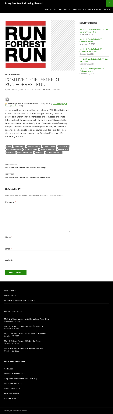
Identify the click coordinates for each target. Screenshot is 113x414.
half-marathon (14, 149)
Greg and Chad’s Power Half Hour (87, 10)
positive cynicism (25, 153)
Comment (10, 202)
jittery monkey (30, 149)
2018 (9, 146)
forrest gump (49, 146)
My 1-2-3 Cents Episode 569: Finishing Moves (91, 69)
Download (15, 106)
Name (8, 237)
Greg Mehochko (34, 90)
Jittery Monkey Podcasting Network (24, 3)
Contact (107, 10)
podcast (11, 153)
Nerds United (64, 10)
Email (8, 248)
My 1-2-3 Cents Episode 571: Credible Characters (91, 50)
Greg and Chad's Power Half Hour (18, 378)
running (39, 153)
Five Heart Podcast (12, 373)
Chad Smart (19, 146)
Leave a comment (53, 90)
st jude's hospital (54, 153)
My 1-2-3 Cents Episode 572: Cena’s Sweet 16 (91, 40)
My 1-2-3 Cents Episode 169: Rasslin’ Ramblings (37, 166)
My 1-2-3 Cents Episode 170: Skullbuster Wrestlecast (37, 175)
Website (9, 260)
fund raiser (64, 146)
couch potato (34, 146)
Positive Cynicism (13, 75)
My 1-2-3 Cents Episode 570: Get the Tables (22, 341)
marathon (63, 149)
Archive (7, 369)
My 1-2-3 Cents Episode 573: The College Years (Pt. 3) (93, 30)
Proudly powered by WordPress (15, 411)
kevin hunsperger (48, 149)
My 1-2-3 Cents (50, 10)
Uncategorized (10, 398)
